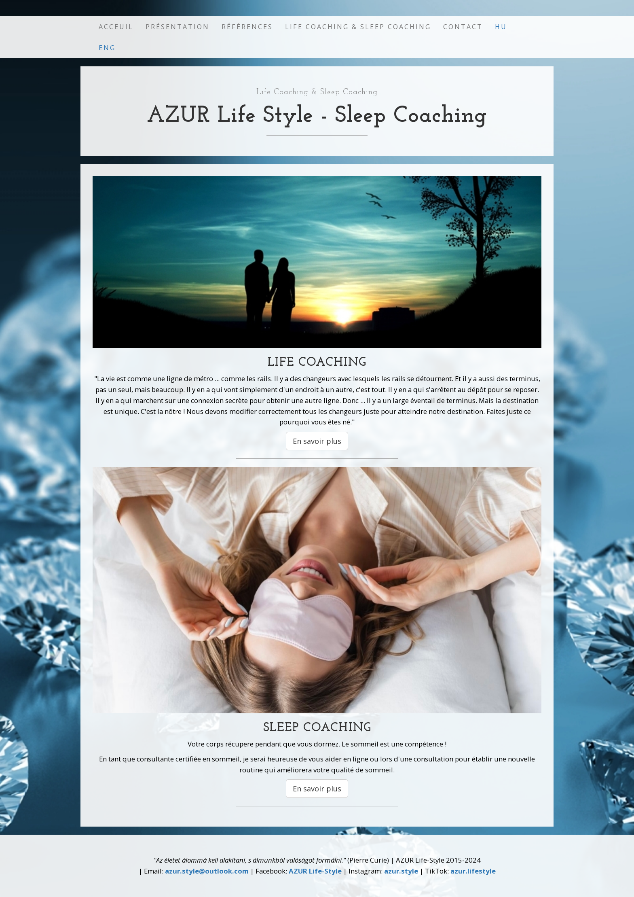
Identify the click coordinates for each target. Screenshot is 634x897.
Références (247, 26)
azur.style (401, 871)
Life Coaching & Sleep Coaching (358, 26)
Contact (463, 26)
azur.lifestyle (473, 871)
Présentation (177, 26)
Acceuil (116, 26)
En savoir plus (317, 441)
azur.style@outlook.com (207, 871)
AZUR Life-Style (315, 871)
